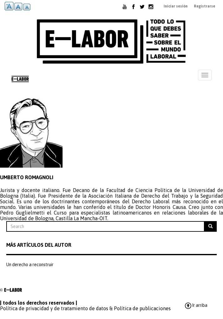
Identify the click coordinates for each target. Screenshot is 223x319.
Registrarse (204, 6)
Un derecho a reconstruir (29, 264)
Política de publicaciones (142, 308)
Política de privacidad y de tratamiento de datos (54, 308)
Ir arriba (195, 305)
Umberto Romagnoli (26, 177)
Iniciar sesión (176, 6)
